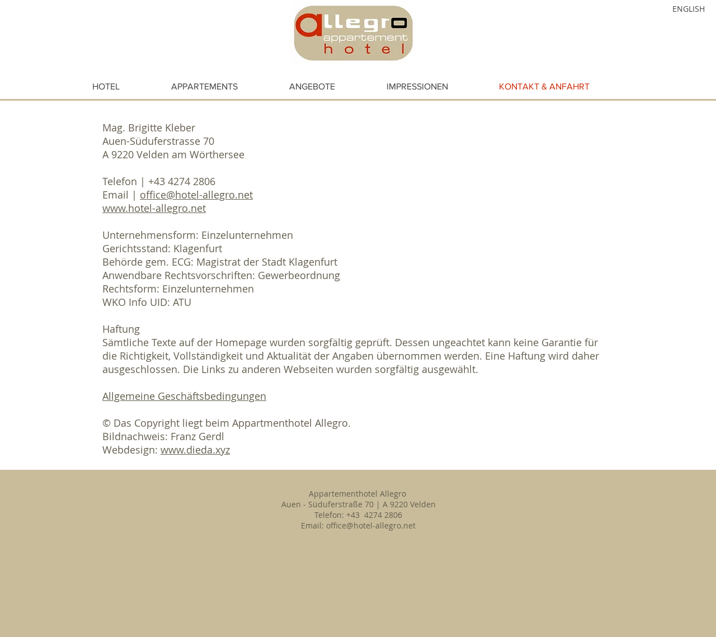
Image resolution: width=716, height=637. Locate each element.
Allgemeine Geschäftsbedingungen (184, 396)
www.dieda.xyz (195, 449)
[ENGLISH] (674, 9)
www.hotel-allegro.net (154, 208)
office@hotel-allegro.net (196, 194)
